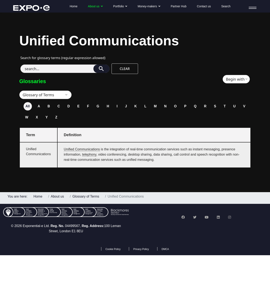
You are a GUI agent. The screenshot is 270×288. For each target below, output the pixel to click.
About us (93, 6)
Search (225, 6)
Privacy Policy (141, 249)
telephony (89, 154)
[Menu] (251, 8)
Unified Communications (82, 149)
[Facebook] (183, 217)
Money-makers (147, 6)
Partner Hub (178, 6)
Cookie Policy (113, 249)
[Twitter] (194, 217)
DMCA (165, 249)
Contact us (204, 6)
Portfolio (118, 6)
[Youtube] (206, 217)
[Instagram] (229, 217)
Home (73, 6)
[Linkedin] (218, 217)
